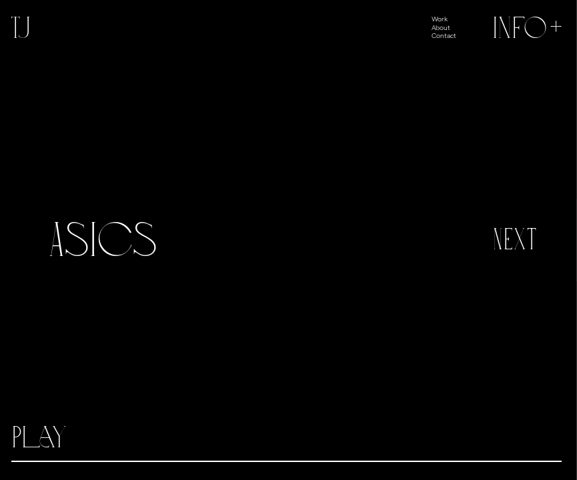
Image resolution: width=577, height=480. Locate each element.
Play (39, 437)
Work (440, 19)
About (441, 27)
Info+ (528, 28)
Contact (444, 35)
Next (514, 239)
